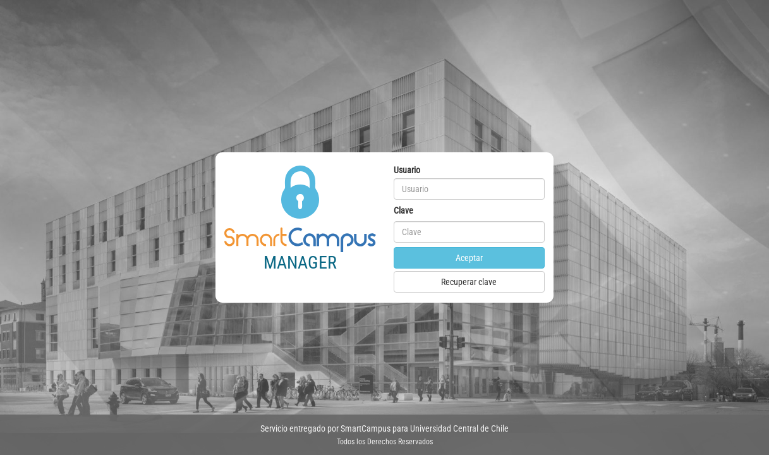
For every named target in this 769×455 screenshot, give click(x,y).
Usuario (407, 170)
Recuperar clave (469, 282)
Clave (403, 210)
